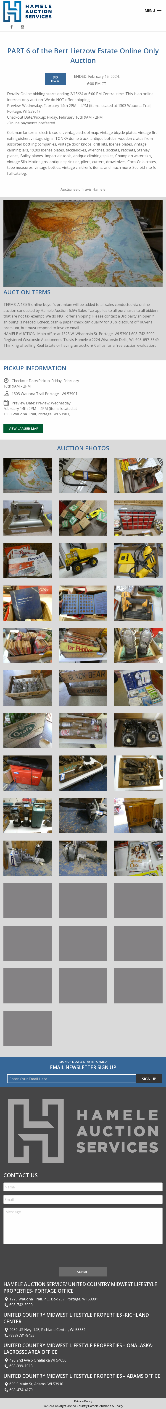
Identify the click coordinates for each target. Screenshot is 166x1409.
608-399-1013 (18, 1365)
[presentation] (38, 1257)
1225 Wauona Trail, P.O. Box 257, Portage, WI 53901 (50, 1299)
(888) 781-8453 (18, 1335)
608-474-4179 (18, 1389)
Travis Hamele (93, 189)
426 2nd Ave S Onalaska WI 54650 (34, 1360)
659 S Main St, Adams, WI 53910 (33, 1383)
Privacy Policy (83, 1401)
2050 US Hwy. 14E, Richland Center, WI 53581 (44, 1329)
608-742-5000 (18, 1304)
